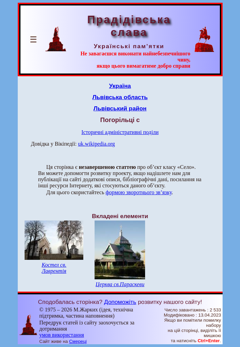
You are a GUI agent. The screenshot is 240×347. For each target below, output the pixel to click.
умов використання (61, 335)
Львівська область (119, 97)
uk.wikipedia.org (96, 144)
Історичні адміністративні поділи (120, 132)
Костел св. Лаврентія (54, 268)
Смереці (78, 341)
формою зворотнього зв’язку (138, 192)
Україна (120, 85)
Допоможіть (120, 301)
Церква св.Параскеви (120, 284)
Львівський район (120, 108)
